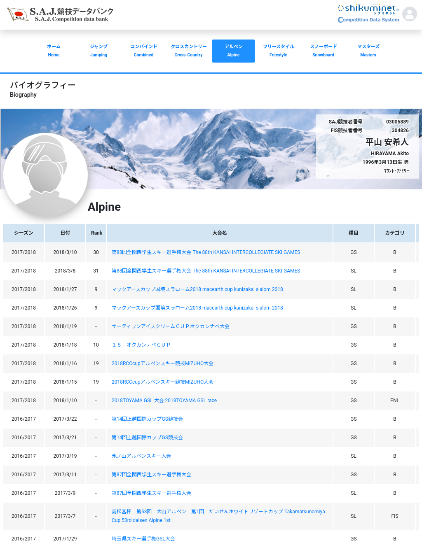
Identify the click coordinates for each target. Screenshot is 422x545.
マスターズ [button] (368, 51)
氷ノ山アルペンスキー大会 (141, 456)
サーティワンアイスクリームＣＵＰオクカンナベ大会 (171, 326)
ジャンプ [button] (98, 51)
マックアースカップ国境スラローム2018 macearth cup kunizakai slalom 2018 (197, 289)
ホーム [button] (53, 51)
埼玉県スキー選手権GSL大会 (143, 539)
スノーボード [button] (323, 51)
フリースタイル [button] (278, 51)
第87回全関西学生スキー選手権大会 (152, 474)
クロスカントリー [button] (188, 51)
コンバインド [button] (143, 51)
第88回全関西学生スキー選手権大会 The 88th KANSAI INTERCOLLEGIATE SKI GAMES (206, 252)
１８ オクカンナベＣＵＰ (141, 345)
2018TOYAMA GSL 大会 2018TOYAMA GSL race (164, 400)
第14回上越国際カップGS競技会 (147, 419)
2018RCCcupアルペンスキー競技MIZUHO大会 (162, 363)
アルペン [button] (233, 51)
